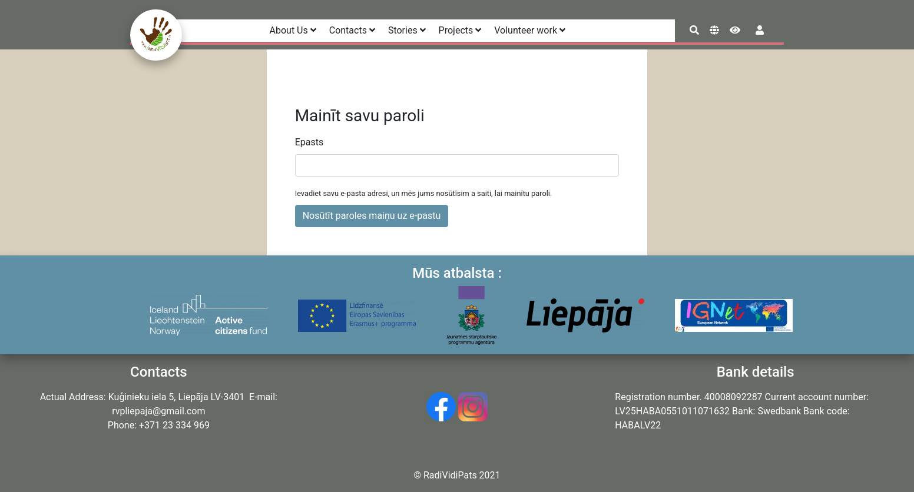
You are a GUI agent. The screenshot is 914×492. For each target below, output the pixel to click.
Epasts (309, 142)
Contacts (352, 30)
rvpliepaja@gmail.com (158, 411)
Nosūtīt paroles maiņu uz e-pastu (372, 215)
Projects (460, 30)
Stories (407, 30)
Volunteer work (529, 30)
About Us (293, 30)
